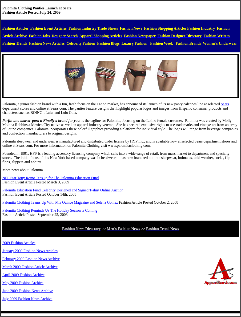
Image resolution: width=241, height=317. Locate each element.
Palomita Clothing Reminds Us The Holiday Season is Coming (49, 210)
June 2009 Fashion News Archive (27, 291)
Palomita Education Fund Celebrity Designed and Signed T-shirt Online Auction (62, 190)
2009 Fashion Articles (18, 243)
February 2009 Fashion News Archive (31, 259)
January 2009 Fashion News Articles (30, 251)
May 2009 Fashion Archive (23, 283)
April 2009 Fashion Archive (23, 275)
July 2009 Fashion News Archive (27, 299)
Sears (225, 104)
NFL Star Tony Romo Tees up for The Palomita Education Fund (50, 178)
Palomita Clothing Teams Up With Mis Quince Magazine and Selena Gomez (60, 202)
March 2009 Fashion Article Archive (30, 267)
